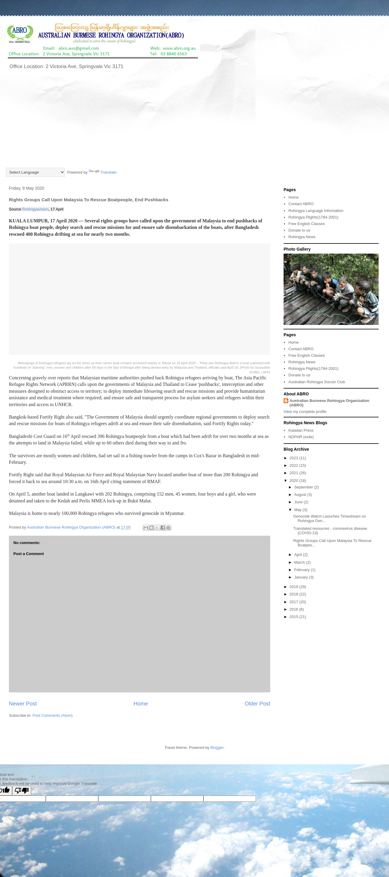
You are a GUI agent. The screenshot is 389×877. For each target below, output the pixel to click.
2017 (294, 602)
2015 (294, 616)
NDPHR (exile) (301, 437)
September (304, 487)
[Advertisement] (194, 122)
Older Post (257, 704)
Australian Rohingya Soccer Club (316, 382)
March (300, 562)
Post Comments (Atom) (53, 715)
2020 (294, 480)
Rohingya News (301, 237)
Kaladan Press (301, 430)
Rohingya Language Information (315, 210)
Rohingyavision (35, 209)
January (301, 577)
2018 (294, 594)
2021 (294, 473)
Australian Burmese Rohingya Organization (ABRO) (329, 402)
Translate (103, 172)
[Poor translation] (21, 791)
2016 (294, 609)
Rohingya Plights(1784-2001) (313, 217)
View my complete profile (305, 411)
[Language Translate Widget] (35, 172)
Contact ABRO (301, 204)
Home (141, 704)
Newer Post (23, 704)
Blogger (217, 747)
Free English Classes (306, 223)
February (302, 570)
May (298, 509)
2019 (294, 586)
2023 (294, 458)
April (298, 554)
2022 (294, 465)
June (299, 502)
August (300, 494)
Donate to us (299, 230)
